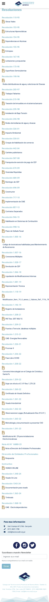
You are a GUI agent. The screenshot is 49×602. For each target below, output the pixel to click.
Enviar (6, 566)
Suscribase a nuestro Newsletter (16, 552)
